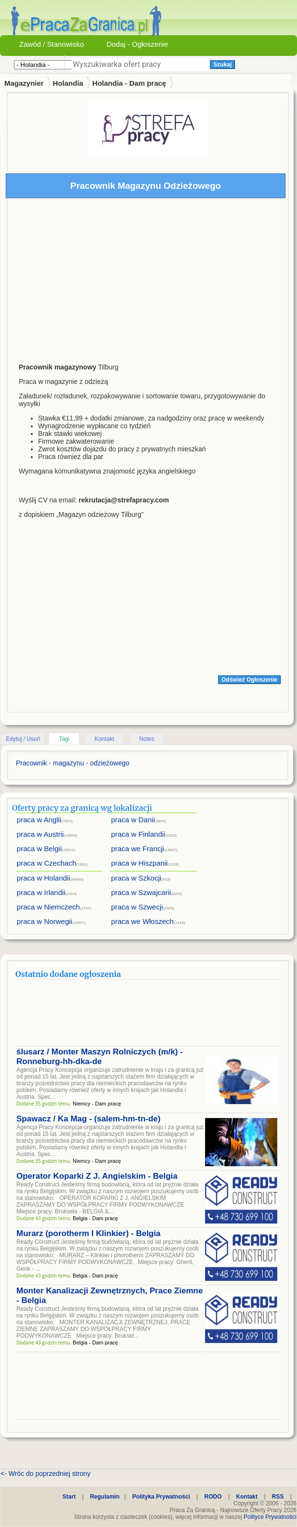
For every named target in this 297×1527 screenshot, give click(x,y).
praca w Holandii (43, 878)
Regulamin (104, 1496)
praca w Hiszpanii (139, 863)
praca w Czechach (46, 863)
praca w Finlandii (138, 834)
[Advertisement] (148, 278)
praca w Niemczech (48, 907)
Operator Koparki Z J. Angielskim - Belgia (97, 1176)
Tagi (64, 739)
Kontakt (104, 739)
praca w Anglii (39, 820)
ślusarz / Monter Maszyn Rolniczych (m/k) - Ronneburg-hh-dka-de (99, 1056)
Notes (146, 739)
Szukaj (222, 64)
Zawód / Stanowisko (51, 44)
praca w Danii (133, 820)
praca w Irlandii (41, 892)
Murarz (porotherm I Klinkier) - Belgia (88, 1233)
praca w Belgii (39, 848)
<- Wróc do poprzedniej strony (45, 1473)
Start (69, 1496)
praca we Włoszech (142, 921)
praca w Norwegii (44, 921)
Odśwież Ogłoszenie (249, 679)
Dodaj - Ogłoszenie (137, 44)
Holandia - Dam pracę (129, 83)
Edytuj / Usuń (23, 739)
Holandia (68, 83)
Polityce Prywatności (270, 1517)
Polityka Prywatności (161, 1496)
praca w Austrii (40, 834)
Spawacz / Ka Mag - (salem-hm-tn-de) (88, 1118)
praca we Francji (137, 848)
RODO (213, 1496)
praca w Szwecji (137, 907)
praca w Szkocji (136, 878)
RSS (278, 1496)
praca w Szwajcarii (141, 892)
